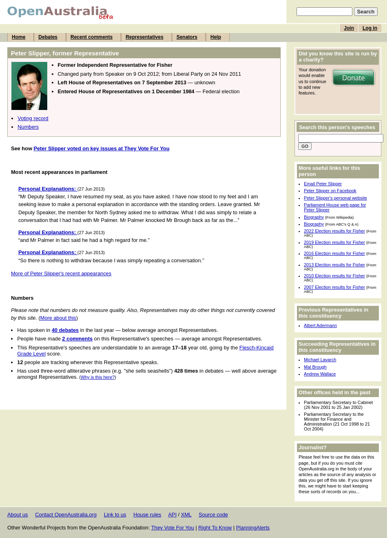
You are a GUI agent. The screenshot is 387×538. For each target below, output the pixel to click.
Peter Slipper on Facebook (330, 190)
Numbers (28, 127)
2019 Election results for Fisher (334, 242)
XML (186, 515)
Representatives (144, 37)
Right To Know (215, 528)
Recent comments (91, 37)
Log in (370, 28)
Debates (47, 37)
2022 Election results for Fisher (334, 230)
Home (18, 37)
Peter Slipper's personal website (335, 197)
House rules (147, 515)
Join (349, 28)
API (172, 515)
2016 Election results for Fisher (334, 253)
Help (215, 37)
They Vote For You (172, 528)
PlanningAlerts (253, 528)
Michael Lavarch (320, 359)
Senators (186, 37)
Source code (213, 515)
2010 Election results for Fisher (334, 275)
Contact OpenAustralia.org (66, 515)
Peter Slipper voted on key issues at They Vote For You (101, 148)
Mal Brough (315, 367)
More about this (58, 318)
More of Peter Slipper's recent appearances (61, 273)
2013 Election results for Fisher (334, 264)
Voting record (33, 118)
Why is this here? (97, 377)
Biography (314, 217)
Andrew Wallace (320, 373)
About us (17, 515)
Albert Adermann (320, 325)
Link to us (115, 515)
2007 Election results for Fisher (334, 287)
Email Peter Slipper (323, 183)
